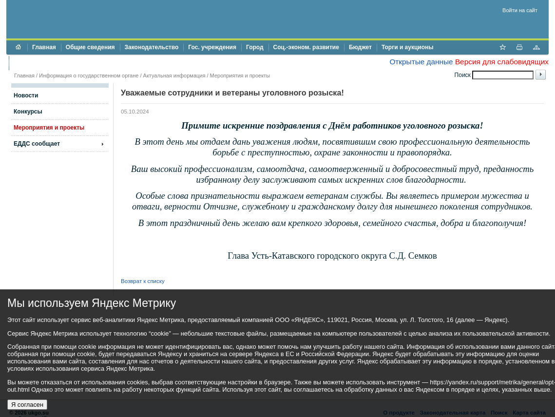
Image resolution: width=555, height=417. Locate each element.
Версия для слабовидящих (502, 61)
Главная (44, 47)
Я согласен (27, 404)
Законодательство (152, 47)
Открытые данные (421, 61)
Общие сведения (90, 47)
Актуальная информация (174, 75)
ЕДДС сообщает (37, 143)
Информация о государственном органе (88, 75)
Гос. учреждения (212, 47)
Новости (26, 95)
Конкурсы (28, 111)
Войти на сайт (519, 10)
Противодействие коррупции (56, 62)
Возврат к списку (143, 281)
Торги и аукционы (408, 47)
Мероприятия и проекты (240, 75)
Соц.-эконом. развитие (306, 47)
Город (255, 47)
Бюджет (360, 47)
